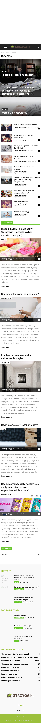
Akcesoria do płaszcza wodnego (14, 664)
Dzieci (3, 429)
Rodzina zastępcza (21, 201)
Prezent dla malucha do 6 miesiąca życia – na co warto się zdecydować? (27, 180)
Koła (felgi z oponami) (10, 681)
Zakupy (3, 239)
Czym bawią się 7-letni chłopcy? (19, 425)
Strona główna (5, 52)
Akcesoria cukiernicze (10, 661)
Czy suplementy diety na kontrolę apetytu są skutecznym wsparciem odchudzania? (20, 487)
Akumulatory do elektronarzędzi (15, 654)
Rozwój (4, 71)
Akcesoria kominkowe (10, 671)
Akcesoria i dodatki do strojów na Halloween (19, 657)
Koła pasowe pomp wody (11, 677)
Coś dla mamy (18, 628)
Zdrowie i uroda (6, 298)
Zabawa (16, 641)
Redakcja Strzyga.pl (20, 127)
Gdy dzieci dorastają (21, 212)
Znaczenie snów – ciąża (22, 626)
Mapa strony (20, 716)
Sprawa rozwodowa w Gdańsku (25, 125)
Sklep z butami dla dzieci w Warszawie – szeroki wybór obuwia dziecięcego (16, 232)
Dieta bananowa (20, 615)
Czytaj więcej (6, 286)
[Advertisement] (20, 22)
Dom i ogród (5, 362)
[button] (38, 47)
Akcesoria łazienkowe (10, 667)
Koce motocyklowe (9, 674)
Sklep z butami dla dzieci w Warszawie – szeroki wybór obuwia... (24, 578)
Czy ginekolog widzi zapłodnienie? (20, 294)
